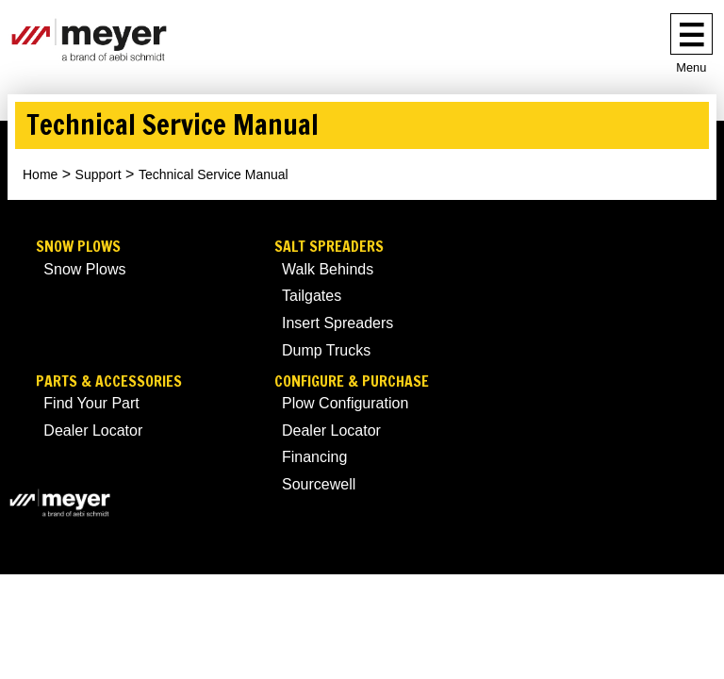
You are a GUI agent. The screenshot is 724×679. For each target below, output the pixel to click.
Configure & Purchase (351, 381)
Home (40, 174)
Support (98, 174)
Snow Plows (78, 247)
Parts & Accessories (109, 381)
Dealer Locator (92, 430)
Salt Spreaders (329, 247)
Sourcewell (318, 484)
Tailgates (311, 296)
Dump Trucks (326, 350)
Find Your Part (91, 403)
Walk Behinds (327, 269)
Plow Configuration (345, 403)
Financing (314, 457)
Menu (691, 67)
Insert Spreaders (337, 323)
